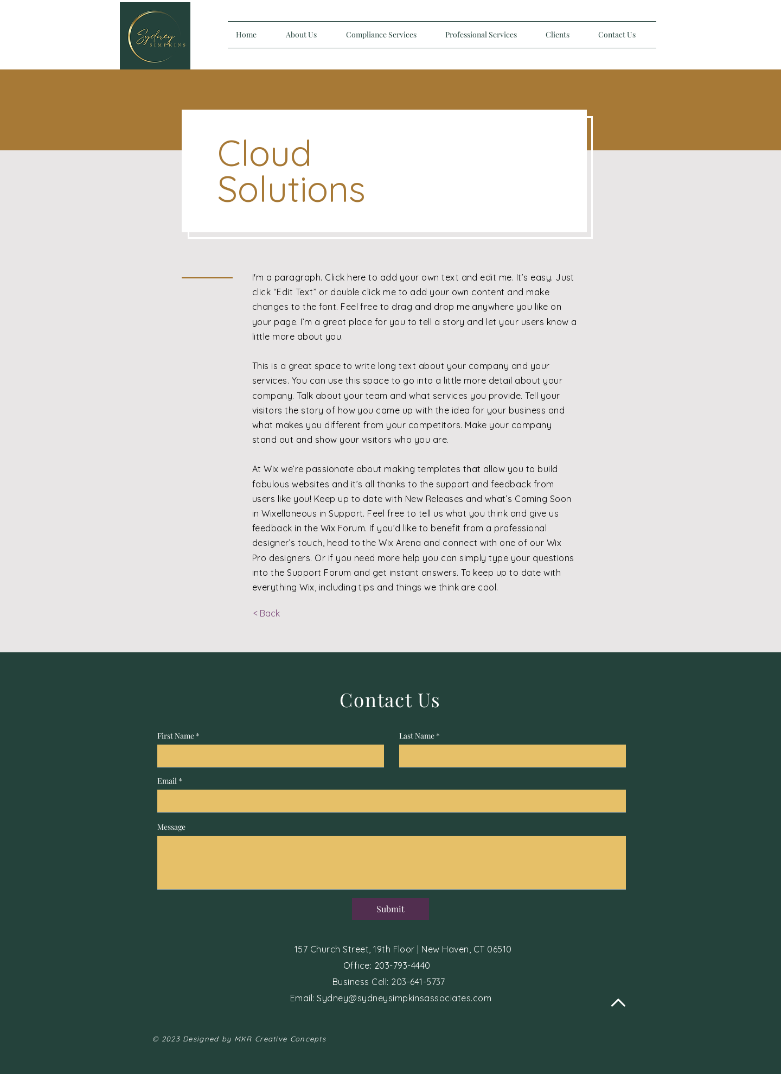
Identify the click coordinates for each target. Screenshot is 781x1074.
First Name (175, 736)
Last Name (416, 736)
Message (171, 827)
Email (167, 781)
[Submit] (390, 909)
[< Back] (266, 614)
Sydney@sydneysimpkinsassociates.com (404, 998)
